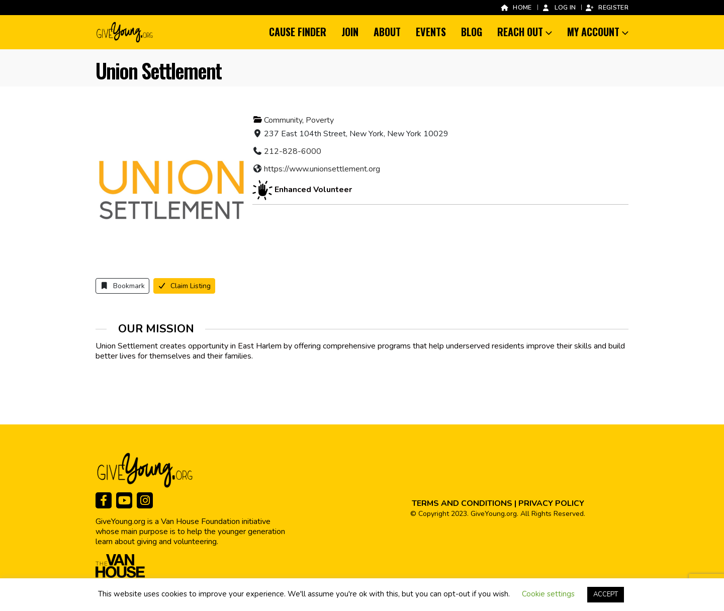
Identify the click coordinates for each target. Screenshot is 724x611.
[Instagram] (145, 500)
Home (515, 7)
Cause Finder (297, 31)
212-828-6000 (292, 151)
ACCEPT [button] (605, 594)
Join (349, 31)
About (387, 31)
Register (606, 7)
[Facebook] (104, 500)
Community (283, 120)
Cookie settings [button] (548, 594)
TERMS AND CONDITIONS (462, 503)
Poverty (320, 120)
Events (431, 31)
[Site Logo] (125, 32)
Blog (471, 31)
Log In (558, 7)
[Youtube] (124, 500)
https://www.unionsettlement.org (322, 168)
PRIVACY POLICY (551, 503)
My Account (593, 31)
